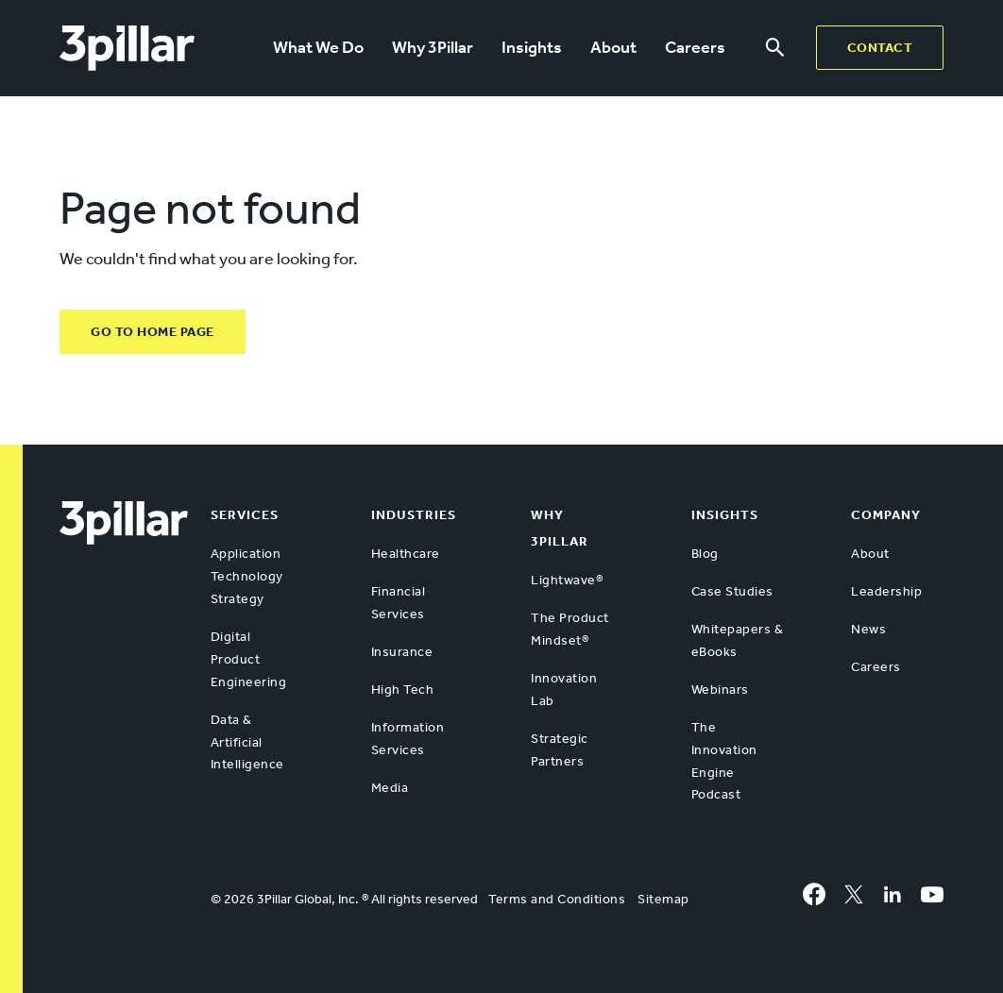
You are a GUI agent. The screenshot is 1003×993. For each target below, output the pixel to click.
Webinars (720, 690)
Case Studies (732, 591)
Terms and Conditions (556, 899)
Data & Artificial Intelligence (247, 742)
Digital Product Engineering (249, 659)
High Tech (402, 690)
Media (390, 788)
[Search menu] (775, 48)
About (613, 47)
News (868, 629)
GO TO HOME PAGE (152, 332)
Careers (695, 47)
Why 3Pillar (432, 47)
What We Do (318, 47)
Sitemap (663, 899)
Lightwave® (567, 580)
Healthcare (405, 554)
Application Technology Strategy (247, 576)
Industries (413, 515)
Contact (880, 48)
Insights (532, 47)
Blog (705, 554)
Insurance (402, 652)
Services (245, 515)
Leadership (886, 591)
